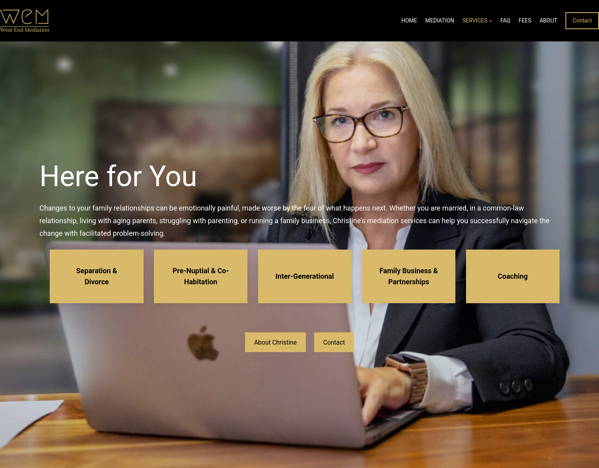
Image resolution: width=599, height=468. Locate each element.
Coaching (513, 276)
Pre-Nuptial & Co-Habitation (200, 276)
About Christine (275, 342)
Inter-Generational (304, 276)
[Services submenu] (490, 20)
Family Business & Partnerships (409, 276)
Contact (582, 20)
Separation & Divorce (96, 276)
